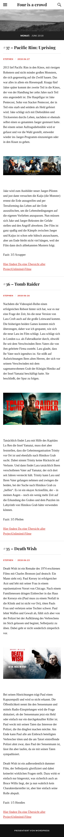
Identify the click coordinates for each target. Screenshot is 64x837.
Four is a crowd (32, 4)
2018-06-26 (24, 295)
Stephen (8, 59)
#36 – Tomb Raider (21, 284)
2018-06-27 (24, 59)
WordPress (42, 830)
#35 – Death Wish (20, 548)
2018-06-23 (24, 560)
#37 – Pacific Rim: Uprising (29, 47)
